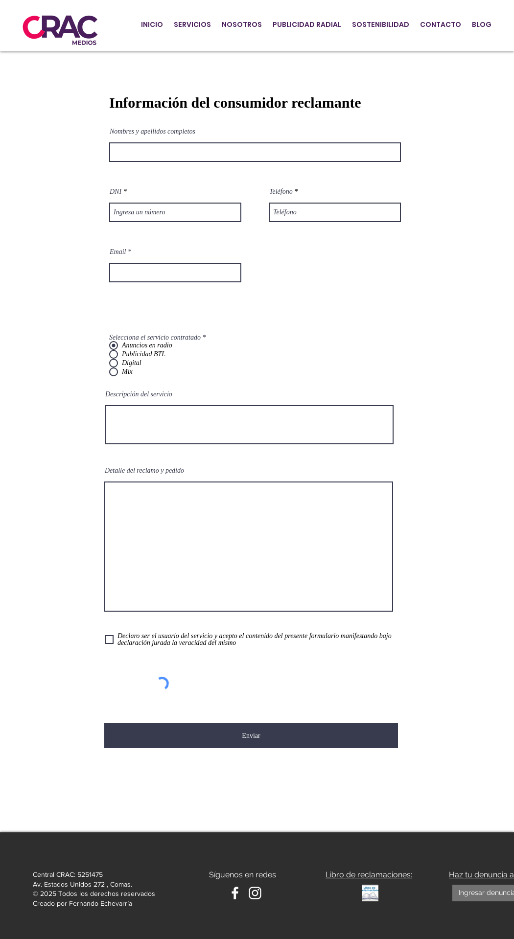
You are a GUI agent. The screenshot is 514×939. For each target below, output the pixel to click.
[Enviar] (251, 735)
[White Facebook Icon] (235, 893)
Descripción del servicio (138, 394)
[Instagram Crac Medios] (255, 893)
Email (118, 252)
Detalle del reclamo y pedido (144, 470)
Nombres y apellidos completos (152, 131)
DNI (115, 191)
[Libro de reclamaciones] (370, 893)
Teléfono (281, 191)
